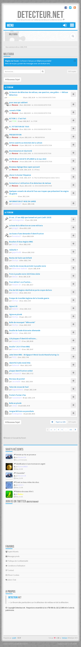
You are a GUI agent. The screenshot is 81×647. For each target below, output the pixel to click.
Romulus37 (16, 204)
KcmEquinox (17, 414)
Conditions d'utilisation (15, 566)
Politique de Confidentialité (17, 561)
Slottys (15, 244)
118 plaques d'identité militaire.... (23, 338)
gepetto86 (16, 252)
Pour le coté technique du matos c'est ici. (47, 178)
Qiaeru (26, 644)
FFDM (14, 121)
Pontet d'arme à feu (17, 395)
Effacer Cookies (12, 575)
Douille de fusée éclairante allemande (24, 330)
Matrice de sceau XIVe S (23, 491)
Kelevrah (15, 365)
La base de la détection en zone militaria (26, 225)
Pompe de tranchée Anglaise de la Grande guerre (29, 298)
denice (14, 276)
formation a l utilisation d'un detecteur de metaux (30, 183)
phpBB (14, 638)
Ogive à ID (13, 306)
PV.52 (14, 357)
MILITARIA (8, 54)
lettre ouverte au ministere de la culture (25, 143)
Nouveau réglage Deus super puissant (24, 167)
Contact (10, 570)
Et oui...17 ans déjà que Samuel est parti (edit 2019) (30, 217)
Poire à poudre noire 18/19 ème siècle (24, 274)
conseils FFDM (15, 110)
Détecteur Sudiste (19, 268)
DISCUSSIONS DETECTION (47, 98)
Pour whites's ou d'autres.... (20, 282)
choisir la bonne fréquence (20, 175)
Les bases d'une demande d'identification (26, 233)
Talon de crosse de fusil (19, 387)
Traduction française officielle (12, 644)
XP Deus (37, 170)
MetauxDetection (15, 97)
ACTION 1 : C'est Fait (17, 118)
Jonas (14, 405)
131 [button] (70, 429)
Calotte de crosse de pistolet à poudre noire (27, 266)
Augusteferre (17, 389)
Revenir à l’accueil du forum (14, 438)
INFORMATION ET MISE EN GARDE (22, 201)
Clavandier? (19, 473)
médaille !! (13, 250)
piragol (15, 228)
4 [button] (58, 429)
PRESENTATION (15, 135)
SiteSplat (64, 638)
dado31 (15, 309)
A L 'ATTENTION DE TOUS (19, 126)
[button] (75, 430)
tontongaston (18, 220)
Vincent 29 (16, 285)
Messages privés (12, 556)
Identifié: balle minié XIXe (19, 363)
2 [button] (51, 429)
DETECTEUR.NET (40, 15)
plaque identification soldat (21, 371)
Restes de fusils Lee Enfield (20, 258)
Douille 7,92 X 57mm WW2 (19, 346)
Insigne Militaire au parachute (21, 411)
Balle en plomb (15, 403)
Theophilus (12, 196)
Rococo (15, 105)
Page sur (60, 422)
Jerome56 (16, 381)
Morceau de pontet (17, 379)
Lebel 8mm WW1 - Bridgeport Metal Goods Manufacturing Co (34, 355)
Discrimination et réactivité (20, 151)
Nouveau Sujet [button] (12, 79)
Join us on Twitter (22, 501)
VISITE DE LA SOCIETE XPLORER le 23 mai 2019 (27, 159)
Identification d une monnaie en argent (29, 464)
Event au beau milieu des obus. (26, 482)
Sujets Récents (12, 551)
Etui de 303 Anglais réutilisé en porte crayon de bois (30, 290)
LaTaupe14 (16, 373)
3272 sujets (72, 71)
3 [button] (54, 429)
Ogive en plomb (15, 314)
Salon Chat (11, 580)
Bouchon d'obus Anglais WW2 (21, 242)
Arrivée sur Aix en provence (25, 454)
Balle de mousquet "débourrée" (22, 322)
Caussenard (16, 398)
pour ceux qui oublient (18, 102)
